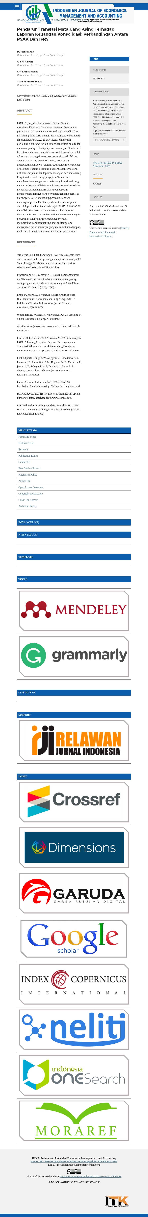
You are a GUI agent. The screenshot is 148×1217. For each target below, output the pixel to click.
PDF (95, 59)
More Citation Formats (107, 139)
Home (20, 20)
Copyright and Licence (30, 493)
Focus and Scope (27, 436)
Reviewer (23, 449)
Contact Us (24, 462)
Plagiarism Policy (27, 474)
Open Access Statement (30, 487)
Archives (32, 20)
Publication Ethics (28, 455)
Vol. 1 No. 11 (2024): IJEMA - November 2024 (64, 20)
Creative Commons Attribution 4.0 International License (109, 232)
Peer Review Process (29, 468)
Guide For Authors (28, 499)
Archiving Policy (27, 506)
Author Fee (24, 481)
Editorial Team (26, 443)
